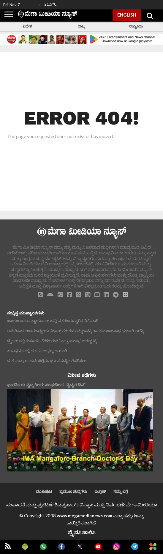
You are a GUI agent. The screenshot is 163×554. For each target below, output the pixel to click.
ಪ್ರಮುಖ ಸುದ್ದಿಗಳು (73, 491)
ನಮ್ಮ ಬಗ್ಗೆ (120, 491)
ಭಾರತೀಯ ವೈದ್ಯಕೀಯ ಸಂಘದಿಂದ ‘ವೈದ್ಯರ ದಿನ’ (46, 384)
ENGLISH (126, 14)
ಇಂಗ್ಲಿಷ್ (100, 491)
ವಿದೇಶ (27, 26)
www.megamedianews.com (84, 515)
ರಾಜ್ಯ (81, 26)
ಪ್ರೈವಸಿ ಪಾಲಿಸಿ (81, 532)
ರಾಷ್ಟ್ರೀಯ (136, 26)
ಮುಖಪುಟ (44, 491)
